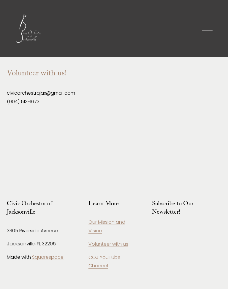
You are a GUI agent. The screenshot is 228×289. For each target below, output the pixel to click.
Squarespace (48, 257)
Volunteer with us (108, 244)
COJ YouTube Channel (104, 261)
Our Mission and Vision (106, 226)
